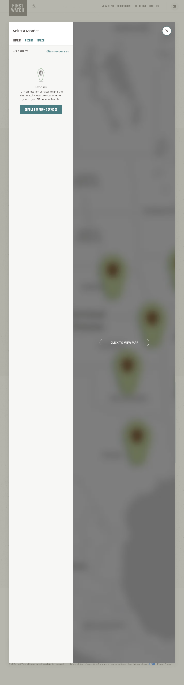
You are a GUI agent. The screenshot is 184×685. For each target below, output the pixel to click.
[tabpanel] (41, 354)
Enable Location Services (41, 109)
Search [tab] (40, 41)
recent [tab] (29, 41)
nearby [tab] (17, 41)
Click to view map (124, 343)
